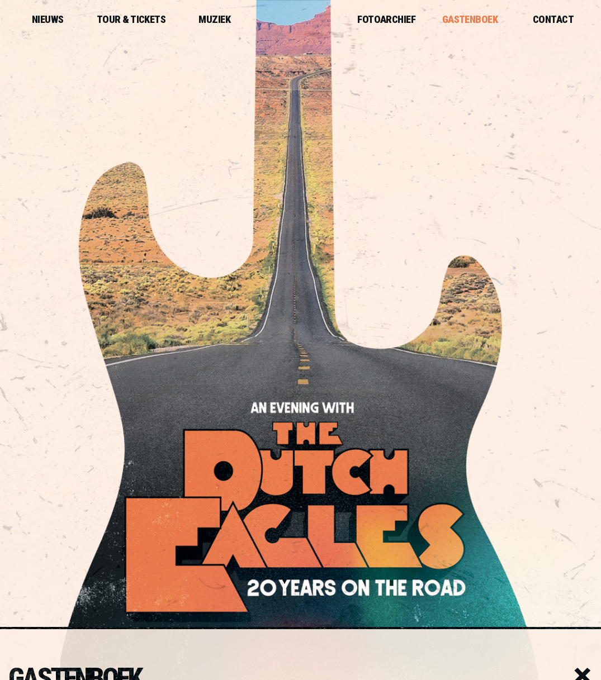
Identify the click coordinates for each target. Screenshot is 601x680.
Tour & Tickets (131, 19)
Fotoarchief (386, 19)
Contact (553, 19)
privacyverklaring (540, 562)
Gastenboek (470, 19)
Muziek (214, 19)
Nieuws (48, 19)
